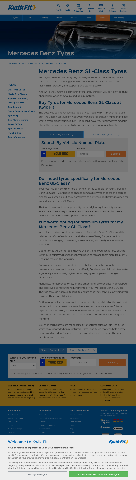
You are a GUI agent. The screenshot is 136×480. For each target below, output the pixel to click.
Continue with (98, 474)
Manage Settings (37, 474)
